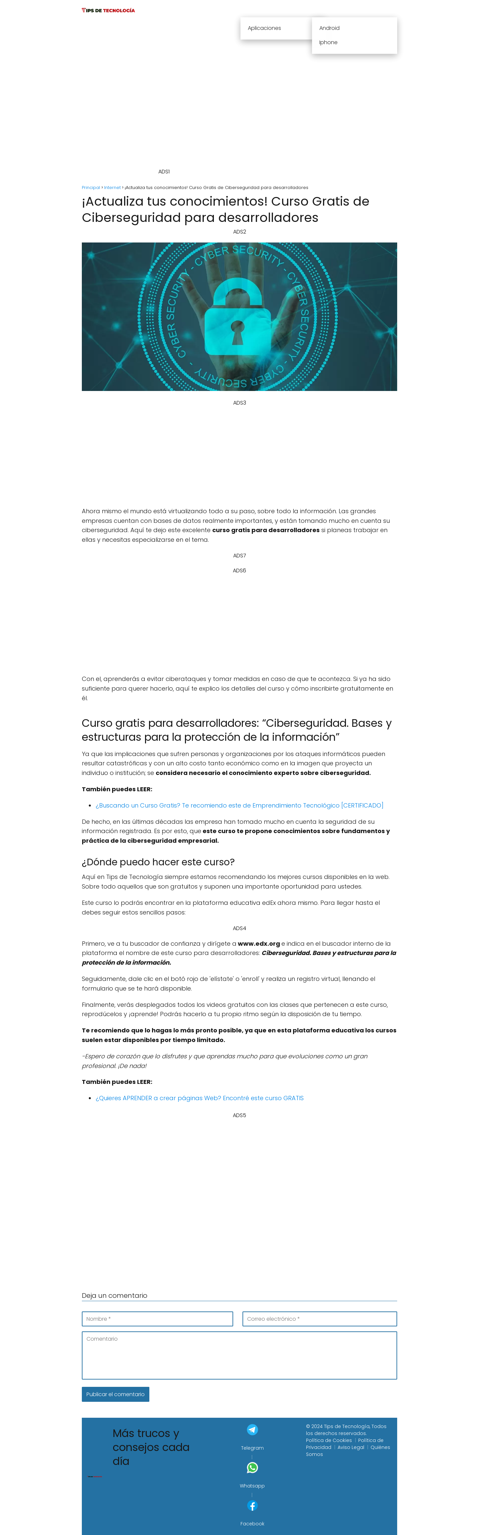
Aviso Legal (351, 1447)
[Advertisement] (246, 98)
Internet (267, 10)
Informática (304, 10)
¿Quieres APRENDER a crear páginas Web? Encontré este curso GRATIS (200, 1098)
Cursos (237, 10)
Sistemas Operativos (364, 10)
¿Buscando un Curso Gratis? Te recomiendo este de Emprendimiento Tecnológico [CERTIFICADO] (240, 805)
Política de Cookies (329, 1440)
